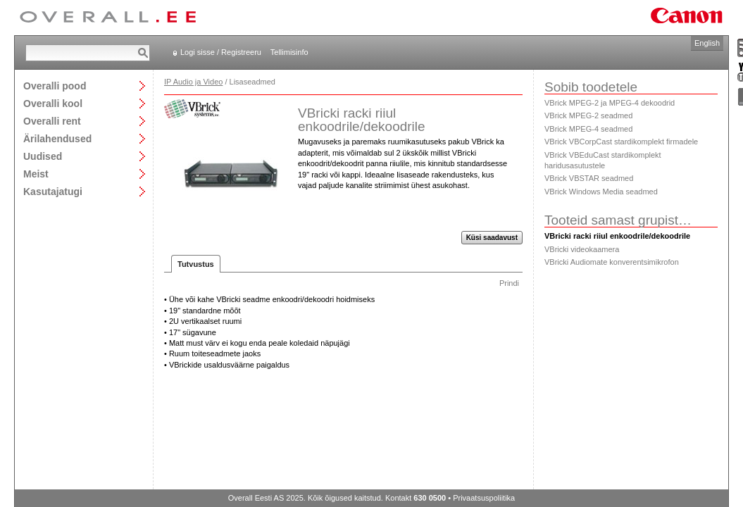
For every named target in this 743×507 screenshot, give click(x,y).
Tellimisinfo (289, 52)
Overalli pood (54, 85)
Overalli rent (52, 120)
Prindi (509, 283)
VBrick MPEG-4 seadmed (588, 129)
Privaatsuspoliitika (484, 498)
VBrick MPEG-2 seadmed (588, 115)
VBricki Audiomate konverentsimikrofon (611, 262)
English (707, 43)
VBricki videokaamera (581, 249)
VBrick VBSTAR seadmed (588, 178)
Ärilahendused (57, 138)
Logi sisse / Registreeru (220, 52)
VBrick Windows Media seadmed (601, 191)
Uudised (42, 156)
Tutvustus (195, 264)
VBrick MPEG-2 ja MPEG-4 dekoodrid (609, 103)
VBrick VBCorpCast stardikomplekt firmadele (621, 141)
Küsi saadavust (492, 238)
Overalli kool (52, 103)
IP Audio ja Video (193, 81)
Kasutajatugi (52, 191)
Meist (36, 173)
